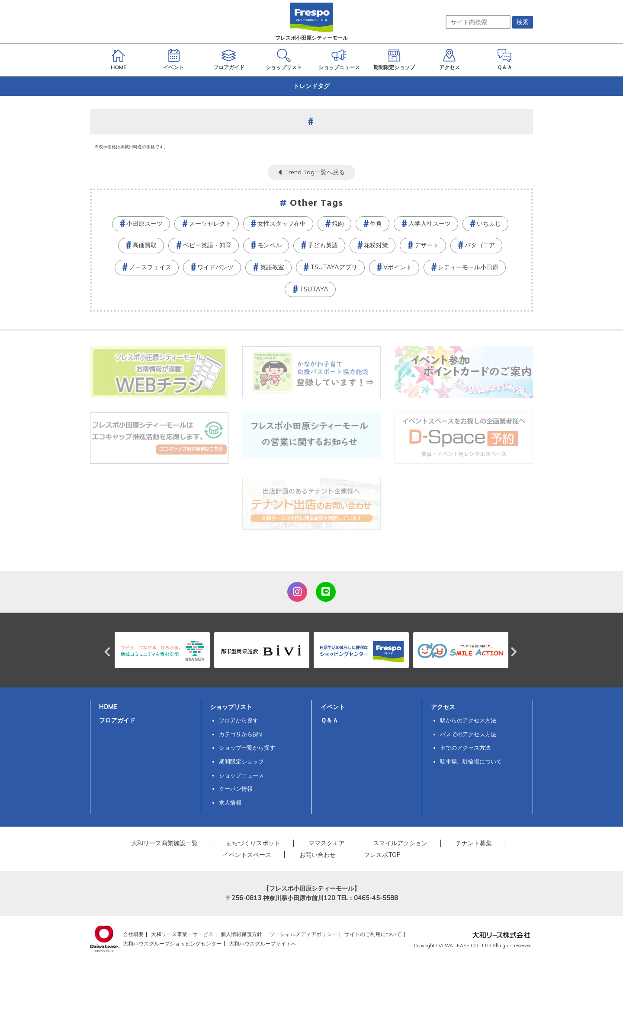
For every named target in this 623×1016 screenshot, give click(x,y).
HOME (108, 707)
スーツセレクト (210, 223)
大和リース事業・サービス (182, 934)
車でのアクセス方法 (465, 747)
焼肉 (338, 223)
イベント (333, 707)
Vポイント (397, 267)
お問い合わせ (317, 855)
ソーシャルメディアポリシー (303, 934)
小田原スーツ (144, 223)
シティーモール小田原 (468, 267)
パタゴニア (480, 245)
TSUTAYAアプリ (333, 267)
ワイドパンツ (215, 267)
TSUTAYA (313, 289)
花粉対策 (376, 245)
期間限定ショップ (241, 761)
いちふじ (489, 223)
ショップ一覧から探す (247, 747)
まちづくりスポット (253, 843)
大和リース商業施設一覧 (164, 843)
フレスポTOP (382, 855)
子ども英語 (323, 245)
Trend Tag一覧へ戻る (315, 172)
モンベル (269, 245)
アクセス (443, 707)
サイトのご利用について (372, 934)
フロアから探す (238, 720)
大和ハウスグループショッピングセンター (172, 943)
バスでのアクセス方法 (468, 734)
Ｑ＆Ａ (329, 720)
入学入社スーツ (429, 223)
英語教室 (272, 267)
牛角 (376, 223)
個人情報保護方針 (241, 934)
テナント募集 (474, 843)
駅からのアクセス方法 (468, 720)
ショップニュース (241, 775)
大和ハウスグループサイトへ (262, 943)
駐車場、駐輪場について (471, 761)
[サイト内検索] (478, 22)
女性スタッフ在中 (281, 223)
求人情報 (230, 802)
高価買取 (144, 245)
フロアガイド (117, 720)
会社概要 (133, 934)
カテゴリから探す (241, 734)
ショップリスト (231, 707)
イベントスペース (247, 855)
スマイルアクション (400, 843)
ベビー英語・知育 (207, 245)
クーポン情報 (236, 788)
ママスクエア (326, 843)
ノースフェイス (150, 267)
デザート (426, 245)
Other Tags (317, 203)
